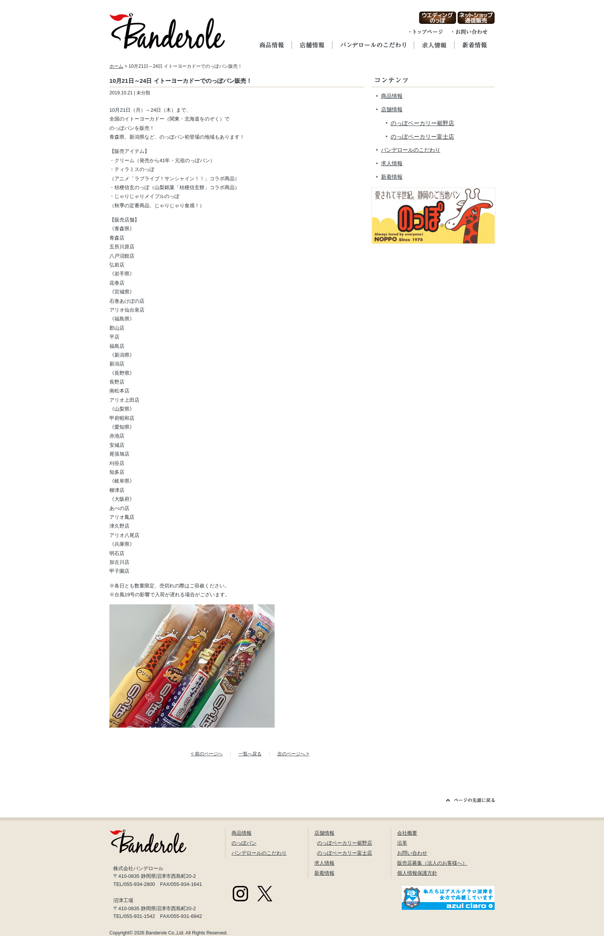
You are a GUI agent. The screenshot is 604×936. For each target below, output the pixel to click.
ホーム (116, 66)
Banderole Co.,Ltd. (165, 933)
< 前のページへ (207, 754)
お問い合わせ (412, 853)
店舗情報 (392, 109)
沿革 (402, 843)
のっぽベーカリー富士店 (422, 136)
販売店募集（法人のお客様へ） (432, 863)
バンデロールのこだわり (410, 150)
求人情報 (392, 163)
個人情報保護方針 (417, 873)
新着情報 (392, 177)
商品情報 (392, 96)
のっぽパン (244, 843)
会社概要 (407, 833)
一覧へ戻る (250, 754)
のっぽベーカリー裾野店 (422, 123)
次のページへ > (293, 754)
